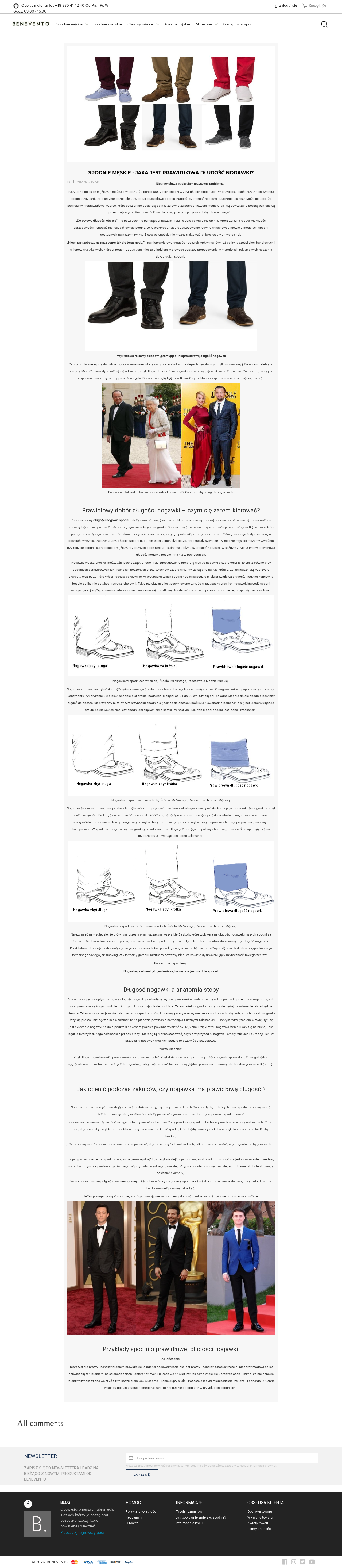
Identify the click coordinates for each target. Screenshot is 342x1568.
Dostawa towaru (259, 1511)
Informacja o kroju (189, 1523)
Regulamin (134, 1517)
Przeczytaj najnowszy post (82, 1532)
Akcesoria (204, 24)
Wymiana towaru (260, 1517)
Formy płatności (259, 1529)
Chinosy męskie (140, 24)
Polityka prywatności (141, 1511)
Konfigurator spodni (239, 24)
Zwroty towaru (258, 1523)
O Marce (132, 1523)
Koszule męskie (177, 24)
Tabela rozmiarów (189, 1511)
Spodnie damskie (108, 24)
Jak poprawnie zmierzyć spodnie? (201, 1517)
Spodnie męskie (69, 24)
